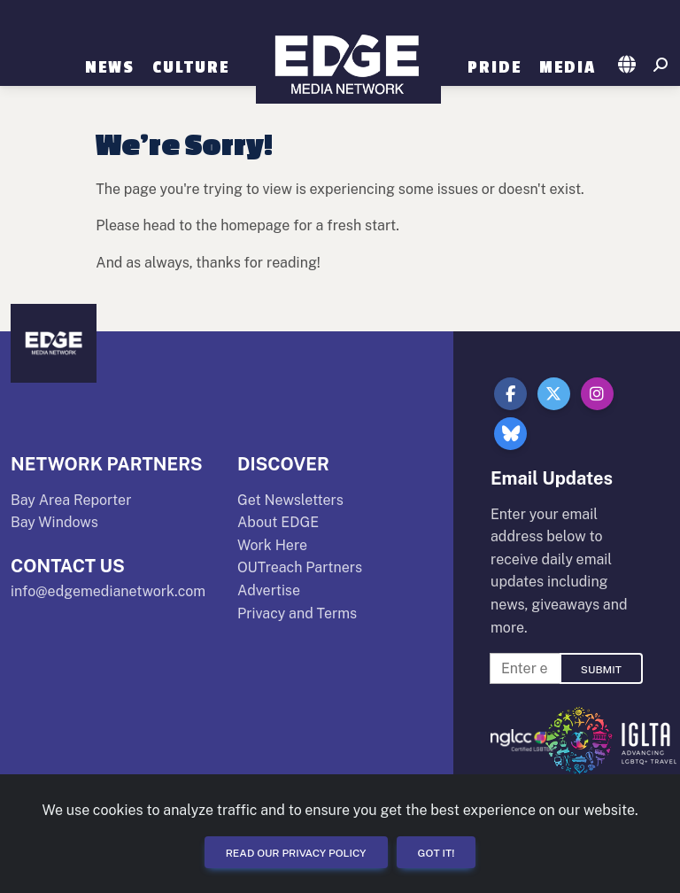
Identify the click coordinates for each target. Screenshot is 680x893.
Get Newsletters (290, 500)
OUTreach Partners (299, 567)
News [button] (110, 67)
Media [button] (567, 67)
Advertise (268, 590)
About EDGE (278, 522)
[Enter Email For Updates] (525, 668)
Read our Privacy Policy (296, 853)
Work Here (272, 545)
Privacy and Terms (297, 613)
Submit (601, 670)
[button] (627, 65)
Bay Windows (54, 522)
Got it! (436, 853)
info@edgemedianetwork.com (108, 591)
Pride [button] (495, 67)
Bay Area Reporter (71, 500)
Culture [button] (190, 67)
